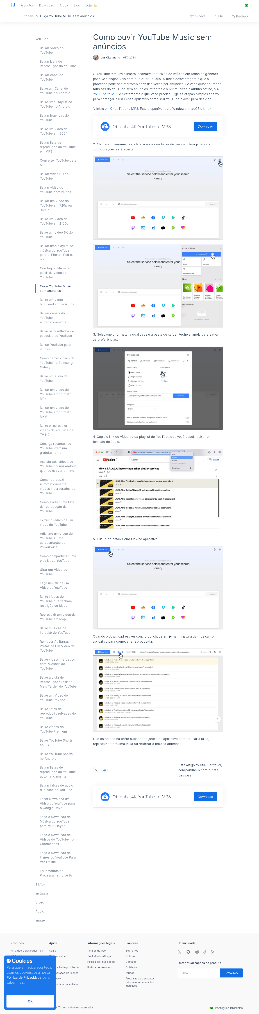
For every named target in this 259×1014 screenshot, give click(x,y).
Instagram (43, 893)
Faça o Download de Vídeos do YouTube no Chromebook (57, 839)
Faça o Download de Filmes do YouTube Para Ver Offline (58, 857)
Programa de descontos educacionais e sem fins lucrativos (140, 982)
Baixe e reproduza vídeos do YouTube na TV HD (56, 430)
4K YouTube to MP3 (123, 108)
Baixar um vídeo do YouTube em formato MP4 (55, 394)
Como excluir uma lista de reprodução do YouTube (57, 506)
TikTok (40, 884)
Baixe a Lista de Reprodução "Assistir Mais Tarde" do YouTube (58, 682)
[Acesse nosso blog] (213, 952)
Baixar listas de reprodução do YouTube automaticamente (58, 772)
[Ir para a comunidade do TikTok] (205, 952)
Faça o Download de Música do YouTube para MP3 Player (55, 821)
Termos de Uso (96, 950)
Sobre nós (132, 950)
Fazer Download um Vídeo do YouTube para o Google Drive (57, 803)
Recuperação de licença (63, 972)
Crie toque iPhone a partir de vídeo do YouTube (55, 273)
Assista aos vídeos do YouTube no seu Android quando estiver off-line (58, 466)
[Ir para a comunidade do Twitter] (180, 952)
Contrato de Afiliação (99, 956)
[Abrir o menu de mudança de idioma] (246, 5)
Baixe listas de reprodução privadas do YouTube (58, 713)
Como (52, 950)
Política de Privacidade (101, 961)
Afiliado (130, 972)
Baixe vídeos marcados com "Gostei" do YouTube (57, 664)
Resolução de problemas (64, 967)
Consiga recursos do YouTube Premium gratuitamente (55, 448)
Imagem (41, 920)
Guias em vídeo (58, 956)
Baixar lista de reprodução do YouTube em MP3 (58, 147)
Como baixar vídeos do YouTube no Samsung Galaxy (57, 362)
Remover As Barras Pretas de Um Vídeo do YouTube (57, 646)
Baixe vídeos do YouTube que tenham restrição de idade (56, 601)
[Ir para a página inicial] (13, 5)
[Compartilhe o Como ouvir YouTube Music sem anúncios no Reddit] (104, 770)
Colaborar (132, 967)
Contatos (131, 961)
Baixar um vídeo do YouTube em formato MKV (55, 412)
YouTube (41, 39)
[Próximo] (231, 972)
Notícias (130, 956)
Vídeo (39, 902)
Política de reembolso (100, 967)
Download (205, 126)
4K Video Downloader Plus (27, 950)
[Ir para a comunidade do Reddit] (197, 952)
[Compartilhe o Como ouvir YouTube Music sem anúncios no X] (96, 770)
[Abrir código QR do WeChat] (188, 952)
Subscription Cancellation (64, 984)
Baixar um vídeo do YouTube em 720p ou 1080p (56, 205)
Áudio (39, 911)
